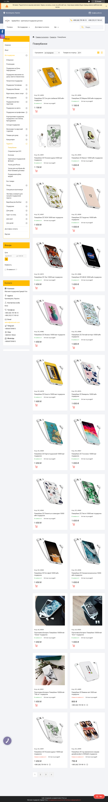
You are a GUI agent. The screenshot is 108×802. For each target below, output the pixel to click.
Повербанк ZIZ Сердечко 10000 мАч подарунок (84, 218)
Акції (6, 50)
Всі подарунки (23, 27)
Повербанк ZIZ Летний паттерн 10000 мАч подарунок (86, 336)
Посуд (8, 185)
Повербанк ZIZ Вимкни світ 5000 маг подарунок (84, 693)
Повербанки (12, 147)
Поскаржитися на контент (56, 800)
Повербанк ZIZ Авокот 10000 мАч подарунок (87, 158)
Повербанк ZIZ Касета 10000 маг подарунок (49, 394)
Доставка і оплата (11, 229)
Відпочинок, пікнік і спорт (15, 93)
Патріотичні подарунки (14, 81)
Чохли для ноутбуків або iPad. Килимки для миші (16, 169)
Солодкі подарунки (13, 125)
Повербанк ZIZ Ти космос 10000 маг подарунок (84, 455)
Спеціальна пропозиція (14, 189)
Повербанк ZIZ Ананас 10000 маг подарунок (49, 335)
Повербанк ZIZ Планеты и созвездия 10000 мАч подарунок (49, 514)
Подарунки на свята (13, 108)
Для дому (9, 210)
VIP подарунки (11, 98)
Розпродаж (10, 64)
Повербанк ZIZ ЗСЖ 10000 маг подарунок (48, 217)
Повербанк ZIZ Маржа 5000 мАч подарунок (87, 98)
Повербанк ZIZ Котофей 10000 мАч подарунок (46, 574)
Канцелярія (10, 139)
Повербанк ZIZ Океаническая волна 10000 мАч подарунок (86, 574)
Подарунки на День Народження (13, 69)
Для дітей (9, 223)
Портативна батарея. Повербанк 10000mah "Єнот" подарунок (87, 634)
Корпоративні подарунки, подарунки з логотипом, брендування (15, 119)
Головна (10, 27)
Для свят (9, 219)
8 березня (9, 60)
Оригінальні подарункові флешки (16, 160)
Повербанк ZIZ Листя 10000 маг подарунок (86, 513)
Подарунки (10, 206)
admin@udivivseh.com (12, 322)
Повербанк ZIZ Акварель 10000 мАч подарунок (84, 395)
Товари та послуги (42, 37)
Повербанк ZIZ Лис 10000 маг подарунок (48, 277)
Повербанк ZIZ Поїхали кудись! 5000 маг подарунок (48, 159)
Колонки (11, 155)
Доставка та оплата (42, 27)
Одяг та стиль (11, 215)
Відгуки (7, 234)
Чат (99, 796)
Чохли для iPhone (14, 165)
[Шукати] (82, 27)
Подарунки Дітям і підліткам (12, 103)
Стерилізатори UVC (14, 151)
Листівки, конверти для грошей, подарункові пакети (14, 196)
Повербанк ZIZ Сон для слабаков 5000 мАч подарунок (49, 99)
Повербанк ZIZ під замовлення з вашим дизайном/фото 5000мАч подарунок (85, 753)
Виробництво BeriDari (13, 202)
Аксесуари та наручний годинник (14, 130)
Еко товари (10, 181)
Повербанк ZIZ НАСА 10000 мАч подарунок (87, 277)
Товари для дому (12, 135)
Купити (36, 111)
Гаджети (53, 37)
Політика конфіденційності (73, 800)
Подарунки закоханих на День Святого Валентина (15, 76)
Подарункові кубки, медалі (14, 175)
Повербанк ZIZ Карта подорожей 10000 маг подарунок (49, 455)
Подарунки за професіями (15, 112)
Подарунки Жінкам (13, 89)
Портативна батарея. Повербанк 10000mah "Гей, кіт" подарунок (49, 693)
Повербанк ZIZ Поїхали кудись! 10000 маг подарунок (48, 753)
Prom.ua (64, 798)
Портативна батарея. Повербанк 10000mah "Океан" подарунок (49, 634)
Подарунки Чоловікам (14, 85)
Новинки (8, 45)
